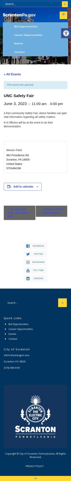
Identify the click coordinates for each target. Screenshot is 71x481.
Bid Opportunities (25, 26)
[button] (66, 33)
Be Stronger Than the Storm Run (18, 213)
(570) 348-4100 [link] (12, 367)
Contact (19, 52)
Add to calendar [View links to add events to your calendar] (23, 186)
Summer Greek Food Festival (52, 211)
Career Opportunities (28, 35)
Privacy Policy (35, 466)
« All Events (12, 74)
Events (18, 43)
